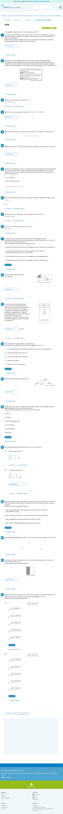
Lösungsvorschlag (10, 55)
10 (2, 226)
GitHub (35, 798)
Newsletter (36, 794)
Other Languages (5, 798)
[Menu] (60, 7)
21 (2, 594)
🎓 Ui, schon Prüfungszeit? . (31, 1)
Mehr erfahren (7, 777)
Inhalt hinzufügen (46, 28)
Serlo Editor (4, 805)
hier (23, 32)
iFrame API (3, 808)
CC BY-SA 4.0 (15, 714)
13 (2, 304)
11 (2, 238)
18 (2, 501)
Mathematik (8, 20)
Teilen (54, 28)
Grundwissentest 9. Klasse (43, 20)
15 (2, 379)
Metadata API (4, 807)
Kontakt (3, 796)
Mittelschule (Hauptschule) (26, 15)
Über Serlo (3, 794)
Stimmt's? (8, 265)
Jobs (34, 796)
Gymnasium (10, 15)
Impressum (35, 810)
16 (2, 406)
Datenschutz (36, 805)
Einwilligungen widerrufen (39, 807)
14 (2, 344)
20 (2, 560)
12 (2, 275)
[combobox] (40, 7)
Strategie (8, 106)
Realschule (16, 15)
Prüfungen (49, 15)
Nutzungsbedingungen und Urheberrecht (43, 808)
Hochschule (42, 15)
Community (35, 799)
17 (2, 447)
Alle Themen (4, 15)
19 (2, 537)
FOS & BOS (36, 15)
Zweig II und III (29, 20)
